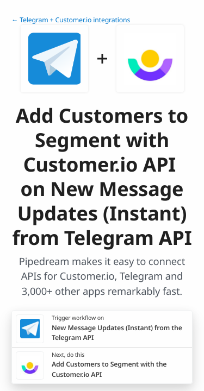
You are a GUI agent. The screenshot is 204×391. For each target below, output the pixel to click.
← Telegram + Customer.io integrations (70, 19)
